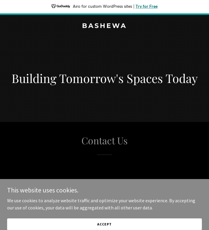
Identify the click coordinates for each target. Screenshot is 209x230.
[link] (104, 26)
